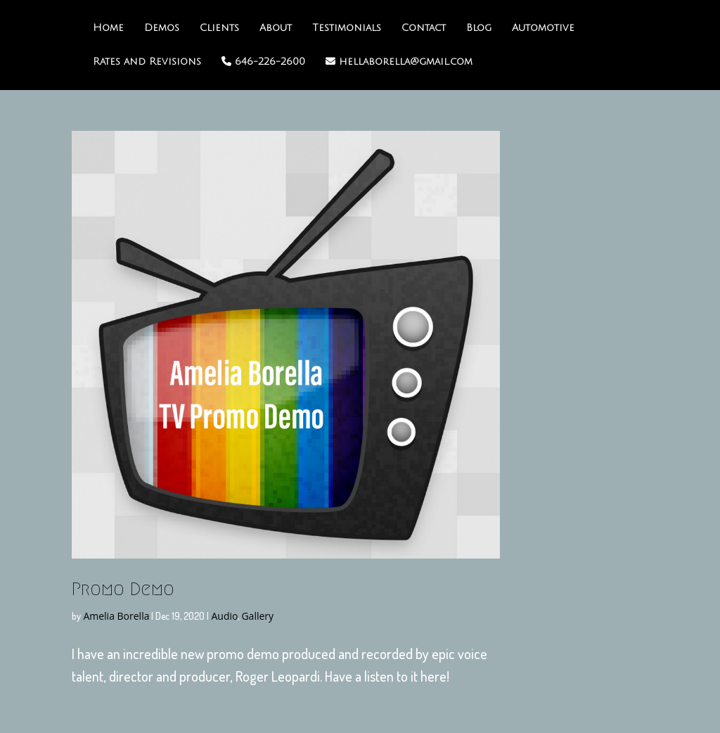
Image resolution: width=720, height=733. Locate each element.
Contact (423, 28)
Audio (224, 616)
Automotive (543, 28)
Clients (219, 28)
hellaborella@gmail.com (399, 61)
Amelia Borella (116, 616)
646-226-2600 (263, 61)
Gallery (257, 616)
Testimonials (346, 28)
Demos (161, 28)
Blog (478, 28)
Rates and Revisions (147, 62)
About (275, 28)
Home (108, 28)
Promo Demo (123, 589)
